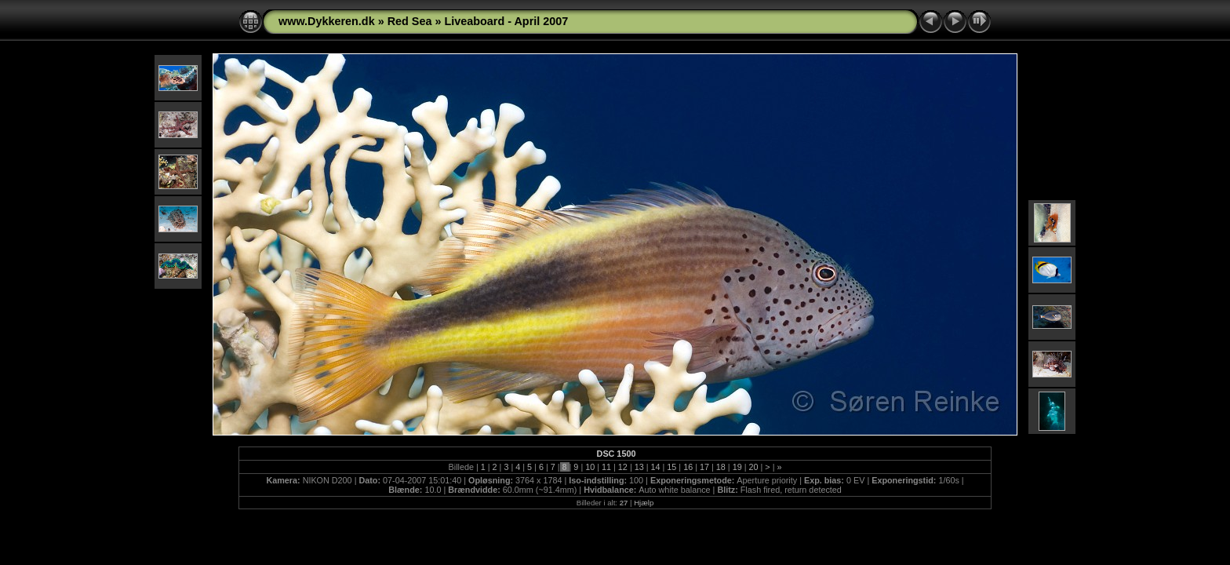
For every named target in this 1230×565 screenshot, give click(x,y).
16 (688, 467)
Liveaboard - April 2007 (506, 21)
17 (704, 467)
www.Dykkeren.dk (326, 21)
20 (753, 467)
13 (639, 467)
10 (590, 467)
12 (623, 467)
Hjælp (643, 502)
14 (656, 467)
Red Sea (410, 21)
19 (737, 467)
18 (721, 467)
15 (671, 467)
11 (606, 467)
